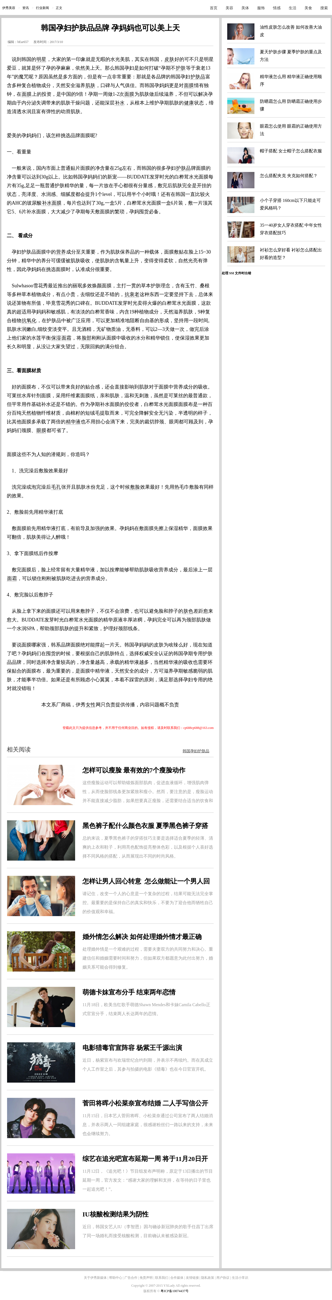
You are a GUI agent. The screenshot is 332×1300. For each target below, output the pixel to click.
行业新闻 (42, 8)
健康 (189, 103)
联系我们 (161, 1278)
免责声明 (146, 1278)
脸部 (86, 338)
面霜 (66, 338)
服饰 (261, 8)
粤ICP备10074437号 (175, 1291)
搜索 (324, 8)
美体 (245, 8)
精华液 (73, 421)
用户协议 (222, 1278)
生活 (292, 8)
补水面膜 (52, 203)
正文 (59, 8)
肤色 (188, 611)
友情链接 (192, 1278)
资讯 (25, 8)
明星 (41, 59)
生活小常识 (240, 1278)
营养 (61, 252)
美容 (229, 8)
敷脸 (135, 487)
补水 (120, 103)
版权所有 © (152, 1291)
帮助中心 (115, 1278)
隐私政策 (207, 1278)
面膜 (189, 85)
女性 (91, 704)
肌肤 (90, 85)
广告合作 (130, 1278)
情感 (277, 8)
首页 (213, 8)
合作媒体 (176, 1278)
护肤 (181, 68)
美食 (308, 8)
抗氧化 (29, 320)
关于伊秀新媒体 (95, 1278)
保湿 (56, 338)
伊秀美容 (8, 8)
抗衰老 (132, 294)
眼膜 (41, 430)
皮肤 (169, 59)
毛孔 (56, 487)
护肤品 (197, 76)
